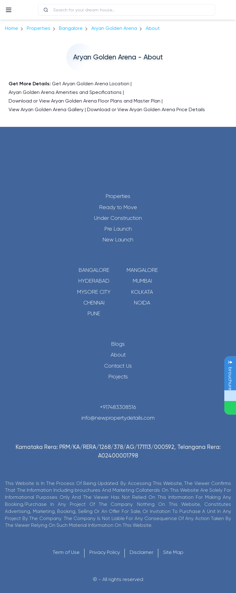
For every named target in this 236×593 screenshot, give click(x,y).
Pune (94, 313)
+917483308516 (118, 407)
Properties (38, 28)
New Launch (118, 239)
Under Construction (118, 218)
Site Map (173, 552)
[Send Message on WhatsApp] (230, 408)
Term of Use (66, 552)
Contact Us (118, 366)
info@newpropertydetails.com (118, 418)
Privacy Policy (104, 552)
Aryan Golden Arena (114, 28)
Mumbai (142, 281)
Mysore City (94, 292)
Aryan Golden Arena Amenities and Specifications (65, 92)
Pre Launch (118, 229)
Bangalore (94, 270)
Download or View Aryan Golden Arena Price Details (146, 109)
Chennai (93, 303)
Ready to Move (118, 207)
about (153, 28)
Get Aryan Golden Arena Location (90, 84)
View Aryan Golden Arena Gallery (46, 109)
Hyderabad (93, 281)
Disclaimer (141, 552)
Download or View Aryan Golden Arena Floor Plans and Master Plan (84, 101)
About (118, 355)
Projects (118, 376)
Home (11, 28)
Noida (142, 303)
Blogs (118, 344)
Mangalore (142, 270)
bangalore (71, 28)
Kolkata (142, 292)
